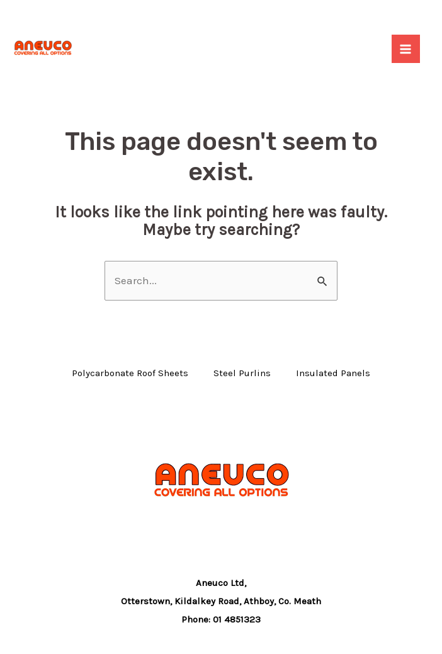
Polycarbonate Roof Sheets (130, 373)
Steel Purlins (242, 373)
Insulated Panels (333, 373)
